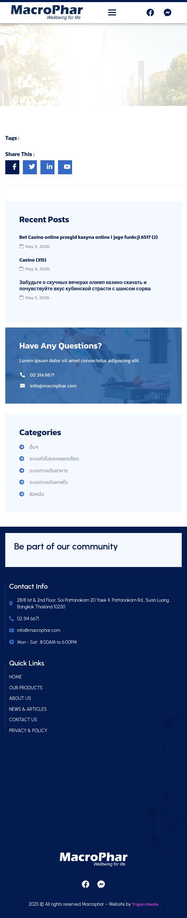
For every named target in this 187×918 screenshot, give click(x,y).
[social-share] (12, 167)
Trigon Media (145, 904)
